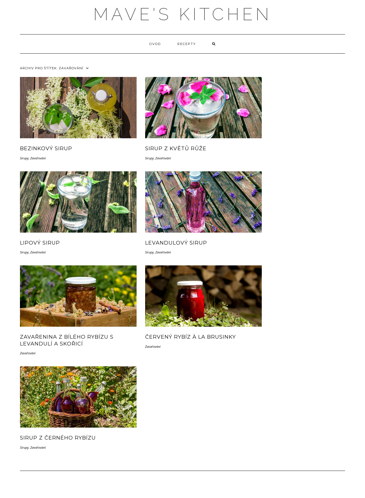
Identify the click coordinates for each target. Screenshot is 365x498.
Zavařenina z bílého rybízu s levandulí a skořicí (66, 340)
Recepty (186, 44)
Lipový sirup (40, 243)
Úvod (155, 44)
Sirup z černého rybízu (58, 438)
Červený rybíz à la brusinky (190, 337)
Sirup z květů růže (175, 148)
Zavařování (38, 158)
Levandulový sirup (176, 243)
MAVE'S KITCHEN (182, 14)
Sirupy (24, 158)
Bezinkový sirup (46, 148)
